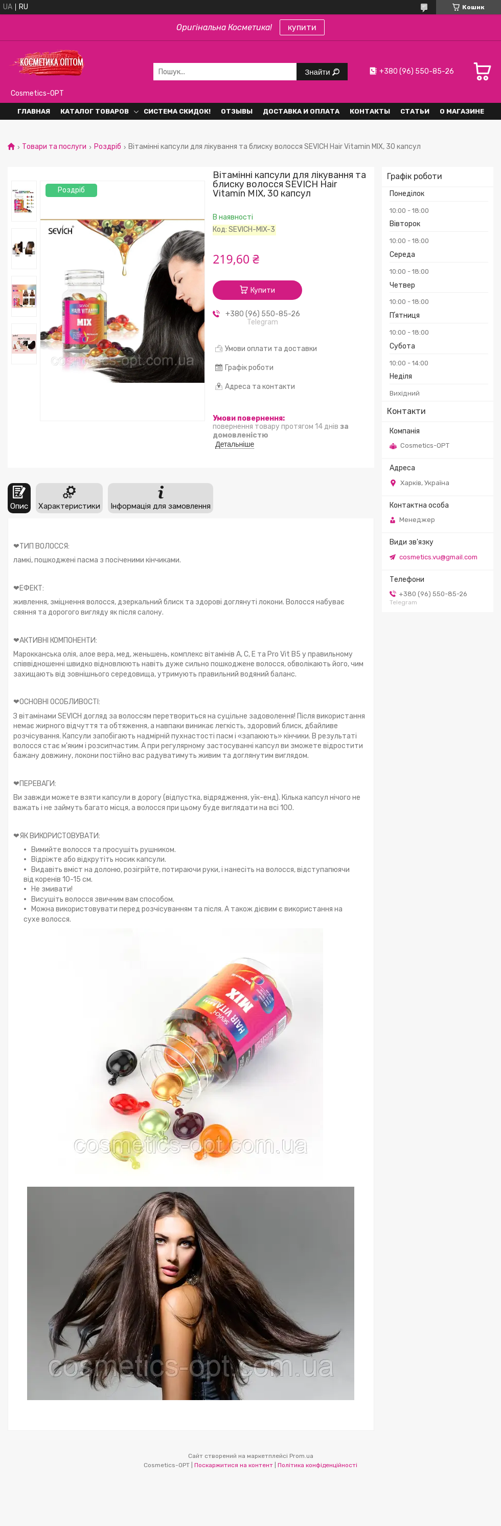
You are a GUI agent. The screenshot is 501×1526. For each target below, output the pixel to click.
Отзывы (237, 111)
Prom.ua (301, 1455)
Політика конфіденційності (317, 1465)
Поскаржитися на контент (233, 1465)
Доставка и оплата (301, 111)
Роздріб (107, 147)
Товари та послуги (54, 147)
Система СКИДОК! (177, 111)
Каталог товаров (94, 111)
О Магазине (462, 111)
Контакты (370, 111)
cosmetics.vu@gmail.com (438, 557)
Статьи (414, 111)
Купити (262, 290)
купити (302, 27)
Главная (33, 111)
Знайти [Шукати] (318, 72)
